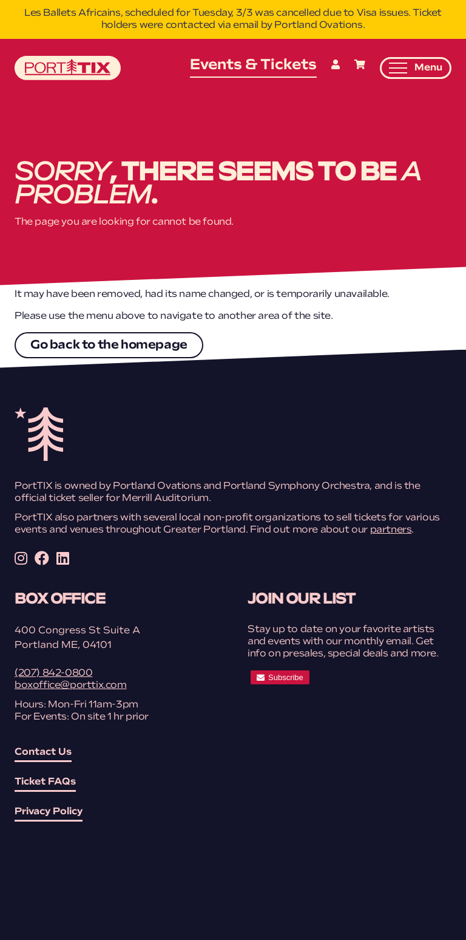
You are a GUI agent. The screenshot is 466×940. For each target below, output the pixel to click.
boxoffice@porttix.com (71, 685)
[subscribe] (280, 677)
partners (391, 530)
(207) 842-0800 (53, 673)
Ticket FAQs (45, 782)
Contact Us (43, 752)
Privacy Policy (49, 812)
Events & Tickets (253, 65)
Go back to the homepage (108, 345)
